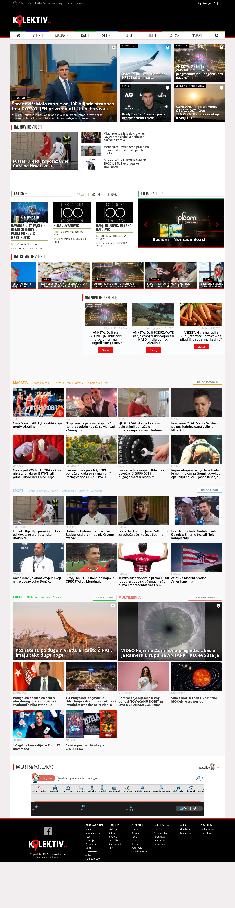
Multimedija (207, 875)
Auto (88, 900)
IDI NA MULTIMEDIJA (205, 643)
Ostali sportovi (139, 897)
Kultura (45, 643)
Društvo (158, 875)
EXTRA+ (174, 81)
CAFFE (85, 81)
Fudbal (32, 536)
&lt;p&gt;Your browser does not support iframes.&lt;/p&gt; (117, 840)
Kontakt (80, 48)
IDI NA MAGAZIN (207, 427)
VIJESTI (38, 81)
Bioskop (57, 643)
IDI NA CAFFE (104, 643)
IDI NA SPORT (209, 535)
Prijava (218, 48)
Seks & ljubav (92, 904)
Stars (36, 428)
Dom (106, 428)
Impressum (69, 48)
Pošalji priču (25, 48)
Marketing (56, 48)
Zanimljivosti (115, 886)
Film (110, 893)
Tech (68, 428)
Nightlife (32, 643)
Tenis (55, 536)
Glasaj (105, 395)
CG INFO (150, 81)
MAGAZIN (61, 81)
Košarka (44, 536)
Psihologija (93, 428)
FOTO (128, 81)
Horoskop (206, 878)
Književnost (114, 889)
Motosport (67, 536)
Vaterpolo (96, 536)
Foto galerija (184, 878)
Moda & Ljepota (52, 428)
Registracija (204, 48)
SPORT (107, 81)
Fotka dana (184, 875)
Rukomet (82, 536)
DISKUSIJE (101, 343)
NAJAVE (197, 81)
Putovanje (91, 897)
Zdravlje (79, 428)
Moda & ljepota (93, 878)
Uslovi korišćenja (41, 48)
